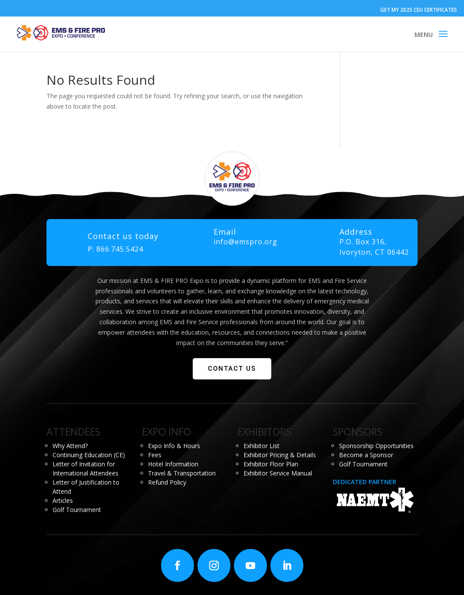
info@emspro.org (245, 241)
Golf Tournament (77, 509)
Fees (154, 455)
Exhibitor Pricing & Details (280, 455)
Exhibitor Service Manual (278, 473)
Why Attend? (70, 446)
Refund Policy (167, 482)
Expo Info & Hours (174, 446)
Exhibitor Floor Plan (271, 464)
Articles (63, 500)
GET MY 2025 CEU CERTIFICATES (418, 9)
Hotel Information (173, 464)
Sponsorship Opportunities (376, 446)
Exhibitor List (262, 446)
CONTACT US (232, 368)
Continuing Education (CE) (89, 455)
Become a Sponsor (366, 455)
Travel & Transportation (182, 473)
